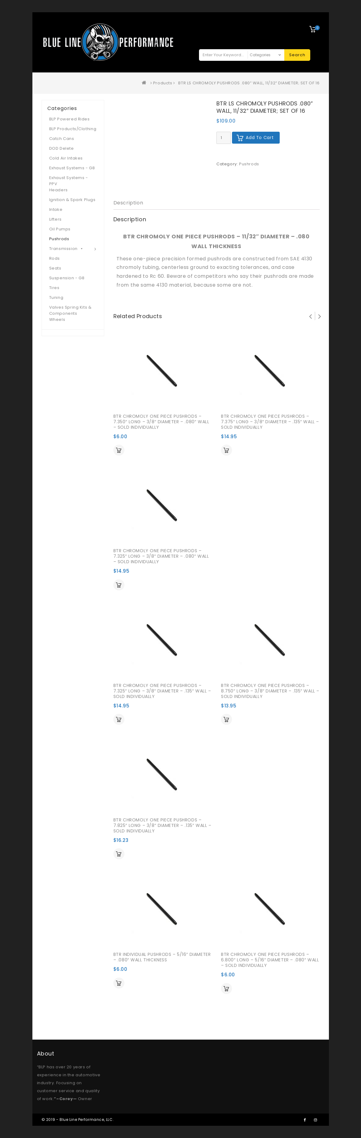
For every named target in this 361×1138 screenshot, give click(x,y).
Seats (55, 268)
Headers (58, 190)
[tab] (128, 203)
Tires (54, 288)
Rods (54, 258)
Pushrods (249, 164)
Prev (310, 316)
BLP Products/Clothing (73, 129)
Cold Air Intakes (66, 158)
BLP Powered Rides (69, 119)
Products (162, 83)
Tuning (56, 297)
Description (128, 202)
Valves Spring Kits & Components (70, 310)
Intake (56, 209)
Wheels (57, 319)
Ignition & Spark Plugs (72, 200)
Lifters (55, 219)
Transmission (66, 248)
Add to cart (260, 137)
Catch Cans (61, 138)
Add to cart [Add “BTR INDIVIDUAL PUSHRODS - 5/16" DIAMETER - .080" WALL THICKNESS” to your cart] (118, 983)
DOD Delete (61, 148)
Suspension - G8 (67, 278)
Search (297, 55)
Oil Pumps (60, 229)
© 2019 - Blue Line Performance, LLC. (78, 1119)
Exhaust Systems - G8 (72, 168)
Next (319, 316)
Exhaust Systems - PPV (68, 181)
